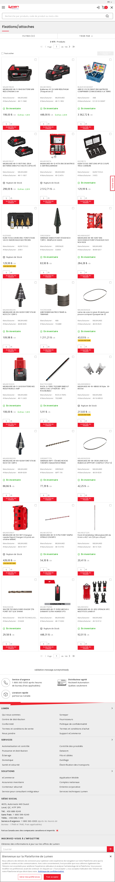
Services (57, 739)
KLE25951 (7, 235)
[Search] (57, 16)
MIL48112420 (8, 384)
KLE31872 (82, 161)
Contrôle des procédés (71, 746)
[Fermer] (111, 856)
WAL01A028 (8, 607)
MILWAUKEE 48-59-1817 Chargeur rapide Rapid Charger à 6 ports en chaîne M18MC (18, 537)
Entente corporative (70, 787)
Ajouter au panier (11, 128)
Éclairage (6, 755)
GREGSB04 (45, 235)
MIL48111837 (8, 161)
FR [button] (109, 2)
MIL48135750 (46, 533)
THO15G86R (45, 310)
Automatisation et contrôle (16, 746)
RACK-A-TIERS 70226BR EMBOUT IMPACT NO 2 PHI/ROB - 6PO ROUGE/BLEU (54, 388)
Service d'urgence (21, 679)
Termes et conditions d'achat (74, 728)
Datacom (64, 750)
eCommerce (8, 777)
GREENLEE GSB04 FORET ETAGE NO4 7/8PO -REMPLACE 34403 (55, 239)
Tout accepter (52, 877)
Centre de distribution (13, 719)
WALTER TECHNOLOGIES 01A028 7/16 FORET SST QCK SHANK (18, 610)
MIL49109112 (83, 607)
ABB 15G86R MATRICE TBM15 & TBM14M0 (53, 313)
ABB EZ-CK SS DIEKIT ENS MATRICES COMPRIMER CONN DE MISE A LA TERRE (94, 90)
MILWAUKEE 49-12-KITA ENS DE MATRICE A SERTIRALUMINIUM (57, 164)
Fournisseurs (66, 719)
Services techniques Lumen (74, 791)
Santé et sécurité (10, 765)
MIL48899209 (9, 458)
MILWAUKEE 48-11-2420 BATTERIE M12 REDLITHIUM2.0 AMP (19, 387)
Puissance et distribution (15, 750)
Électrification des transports (75, 765)
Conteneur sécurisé (12, 787)
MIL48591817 (8, 533)
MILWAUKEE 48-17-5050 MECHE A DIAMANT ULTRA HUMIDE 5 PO (54, 610)
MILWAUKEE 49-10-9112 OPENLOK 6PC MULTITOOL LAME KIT (94, 610)
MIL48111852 (45, 87)
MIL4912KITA (45, 161)
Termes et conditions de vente (18, 728)
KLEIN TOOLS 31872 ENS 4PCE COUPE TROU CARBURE (93, 164)
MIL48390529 (84, 310)
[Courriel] (54, 849)
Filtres (28, 36)
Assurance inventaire (13, 782)
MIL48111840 (8, 87)
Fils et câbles (66, 755)
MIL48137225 (84, 533)
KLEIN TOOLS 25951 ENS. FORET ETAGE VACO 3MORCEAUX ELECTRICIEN (19, 239)
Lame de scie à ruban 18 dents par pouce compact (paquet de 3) (93, 313)
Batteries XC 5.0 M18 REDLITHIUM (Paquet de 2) (54, 90)
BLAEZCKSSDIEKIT (85, 87)
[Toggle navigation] (3, 7)
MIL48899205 (9, 310)
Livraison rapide (20, 692)
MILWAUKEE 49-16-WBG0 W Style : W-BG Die (94, 387)
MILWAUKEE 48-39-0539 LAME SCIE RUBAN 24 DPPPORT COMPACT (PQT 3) (95, 462)
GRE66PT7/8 (46, 458)
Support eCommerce (70, 733)
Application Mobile (69, 777)
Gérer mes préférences (29, 877)
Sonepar (64, 714)
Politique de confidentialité (73, 724)
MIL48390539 (84, 458)
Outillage (64, 760)
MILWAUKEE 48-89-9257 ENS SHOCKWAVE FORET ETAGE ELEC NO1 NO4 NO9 (93, 240)
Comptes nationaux (69, 782)
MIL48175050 (46, 607)
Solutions (57, 771)
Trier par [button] (84, 36)
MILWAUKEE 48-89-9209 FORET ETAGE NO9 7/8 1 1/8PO (19, 462)
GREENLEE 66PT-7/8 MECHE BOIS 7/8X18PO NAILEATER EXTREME (54, 462)
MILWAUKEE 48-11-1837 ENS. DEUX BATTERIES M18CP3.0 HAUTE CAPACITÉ (19, 164)
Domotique (7, 760)
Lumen (57, 708)
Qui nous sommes (11, 714)
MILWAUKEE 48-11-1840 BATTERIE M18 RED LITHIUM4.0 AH (18, 90)
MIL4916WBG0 (84, 384)
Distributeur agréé (77, 679)
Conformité (8, 724)
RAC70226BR (46, 384)
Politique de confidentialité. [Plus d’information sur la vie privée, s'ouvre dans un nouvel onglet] (51, 871)
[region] (57, 867)
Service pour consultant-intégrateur (20, 791)
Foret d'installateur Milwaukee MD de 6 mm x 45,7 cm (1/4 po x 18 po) (94, 536)
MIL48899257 (84, 235)
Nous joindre (8, 733)
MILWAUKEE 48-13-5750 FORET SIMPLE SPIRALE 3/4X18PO (56, 536)
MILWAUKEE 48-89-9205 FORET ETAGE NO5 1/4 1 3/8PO (19, 313)
